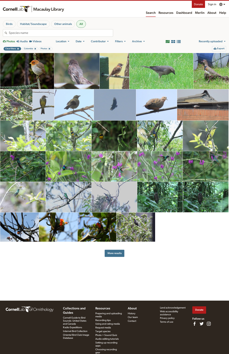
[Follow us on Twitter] (201, 324)
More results (115, 253)
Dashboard (184, 13)
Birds (9, 24)
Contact (132, 321)
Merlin (199, 13)
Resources (166, 13)
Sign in (212, 4)
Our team (133, 317)
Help (222, 13)
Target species (103, 331)
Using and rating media (107, 324)
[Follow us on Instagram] (209, 324)
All (81, 24)
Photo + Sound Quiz (106, 335)
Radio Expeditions (72, 327)
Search (151, 13)
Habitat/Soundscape (33, 24)
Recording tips (103, 320)
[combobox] (61, 33)
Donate (198, 4)
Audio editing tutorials (107, 339)
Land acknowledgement (173, 308)
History (131, 313)
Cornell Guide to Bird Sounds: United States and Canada (74, 321)
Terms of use (166, 322)
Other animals (63, 24)
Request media (103, 327)
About (211, 13)
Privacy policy (167, 318)
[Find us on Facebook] (194, 324)
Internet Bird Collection (75, 331)
